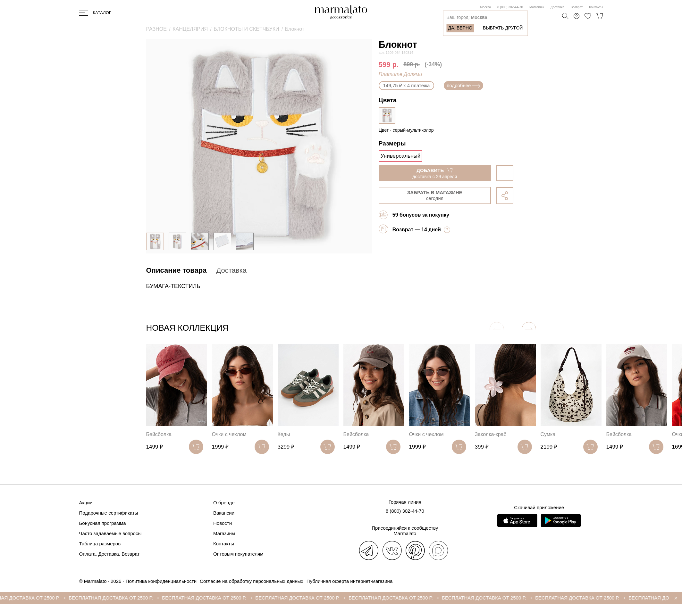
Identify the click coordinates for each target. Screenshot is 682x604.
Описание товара (176, 270)
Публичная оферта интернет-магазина (349, 581)
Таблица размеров (100, 543)
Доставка (557, 7)
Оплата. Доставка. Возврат (109, 554)
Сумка (548, 434)
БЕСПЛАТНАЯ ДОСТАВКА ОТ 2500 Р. (118, 597)
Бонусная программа (102, 523)
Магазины (536, 7)
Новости (222, 523)
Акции (86, 502)
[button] (529, 329)
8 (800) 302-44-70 (510, 7)
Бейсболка (159, 434)
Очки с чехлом (229, 434)
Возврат (577, 7)
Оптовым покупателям (238, 554)
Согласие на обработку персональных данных (251, 581)
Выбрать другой (503, 27)
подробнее (463, 85)
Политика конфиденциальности (161, 581)
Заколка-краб (491, 434)
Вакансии (223, 513)
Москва (485, 7)
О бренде (224, 502)
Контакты (596, 7)
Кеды (284, 434)
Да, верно (460, 27)
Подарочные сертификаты (108, 513)
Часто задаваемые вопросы (110, 533)
